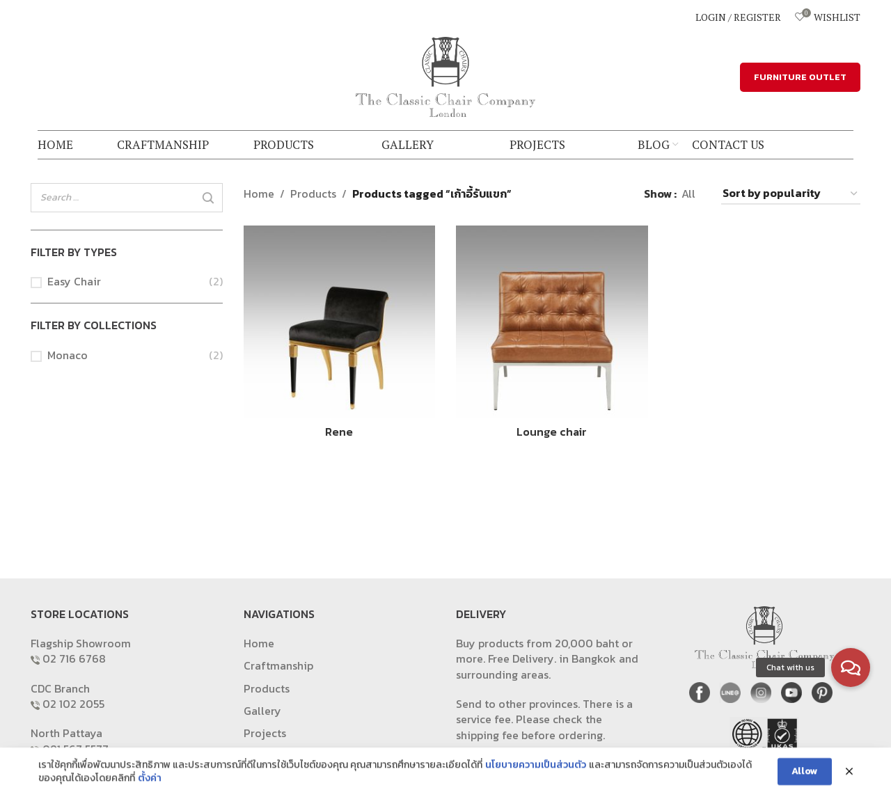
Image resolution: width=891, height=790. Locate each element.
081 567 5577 (75, 749)
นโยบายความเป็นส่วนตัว (535, 782)
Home (259, 193)
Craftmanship (278, 665)
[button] (850, 667)
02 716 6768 (74, 658)
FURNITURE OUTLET (800, 77)
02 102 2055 (73, 703)
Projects (265, 733)
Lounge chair (552, 431)
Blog (255, 756)
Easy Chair (74, 281)
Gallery (262, 710)
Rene (339, 431)
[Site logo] (445, 75)
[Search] (208, 198)
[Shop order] (790, 194)
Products (313, 193)
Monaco (67, 355)
